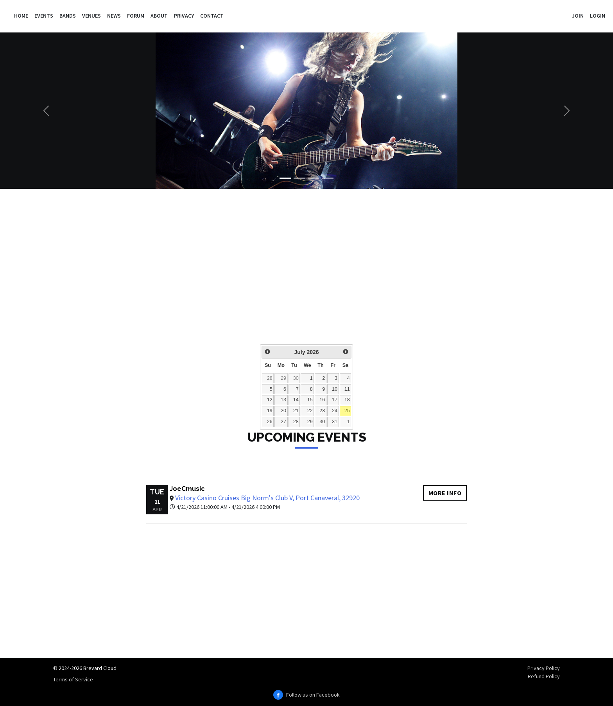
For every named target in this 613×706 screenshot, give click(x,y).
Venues (91, 15)
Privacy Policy (543, 668)
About (159, 15)
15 (310, 399)
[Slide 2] (299, 178)
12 (269, 399)
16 (322, 399)
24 (334, 410)
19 (269, 410)
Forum (135, 15)
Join (578, 15)
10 (334, 389)
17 (334, 399)
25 (347, 410)
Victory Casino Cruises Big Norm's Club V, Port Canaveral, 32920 (267, 497)
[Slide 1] (285, 178)
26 (269, 421)
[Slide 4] (327, 178)
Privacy (184, 15)
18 (347, 399)
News (114, 15)
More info (445, 493)
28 (269, 378)
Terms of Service (73, 679)
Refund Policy (544, 676)
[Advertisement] (292, 272)
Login (597, 15)
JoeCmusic (187, 488)
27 (283, 421)
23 (322, 410)
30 (296, 378)
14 (296, 399)
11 (347, 389)
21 (296, 410)
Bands (67, 15)
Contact (212, 15)
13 (283, 399)
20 (283, 410)
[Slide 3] (313, 178)
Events (43, 15)
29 (283, 378)
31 (334, 421)
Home (21, 15)
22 (310, 410)
